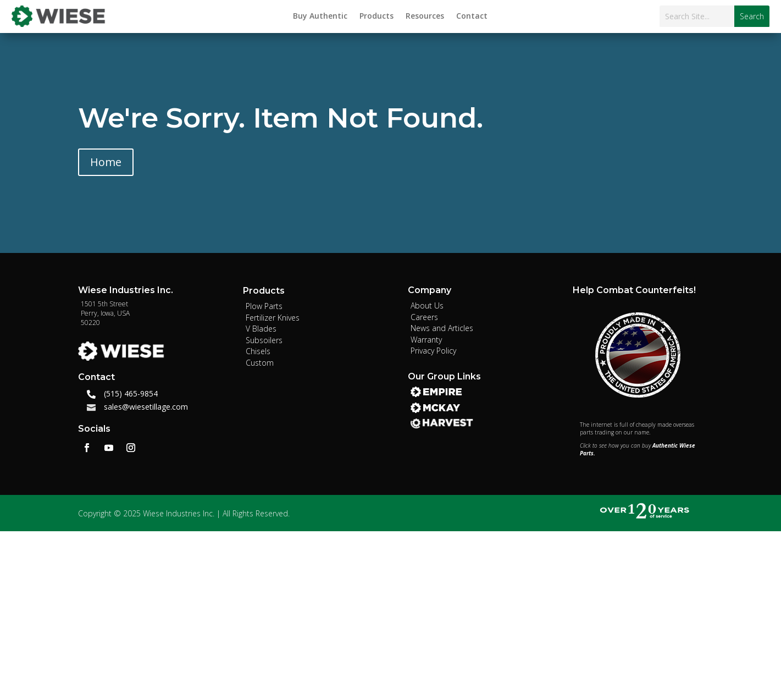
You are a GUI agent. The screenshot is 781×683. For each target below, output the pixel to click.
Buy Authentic (320, 16)
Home (105, 162)
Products (376, 16)
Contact (472, 16)
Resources (425, 16)
